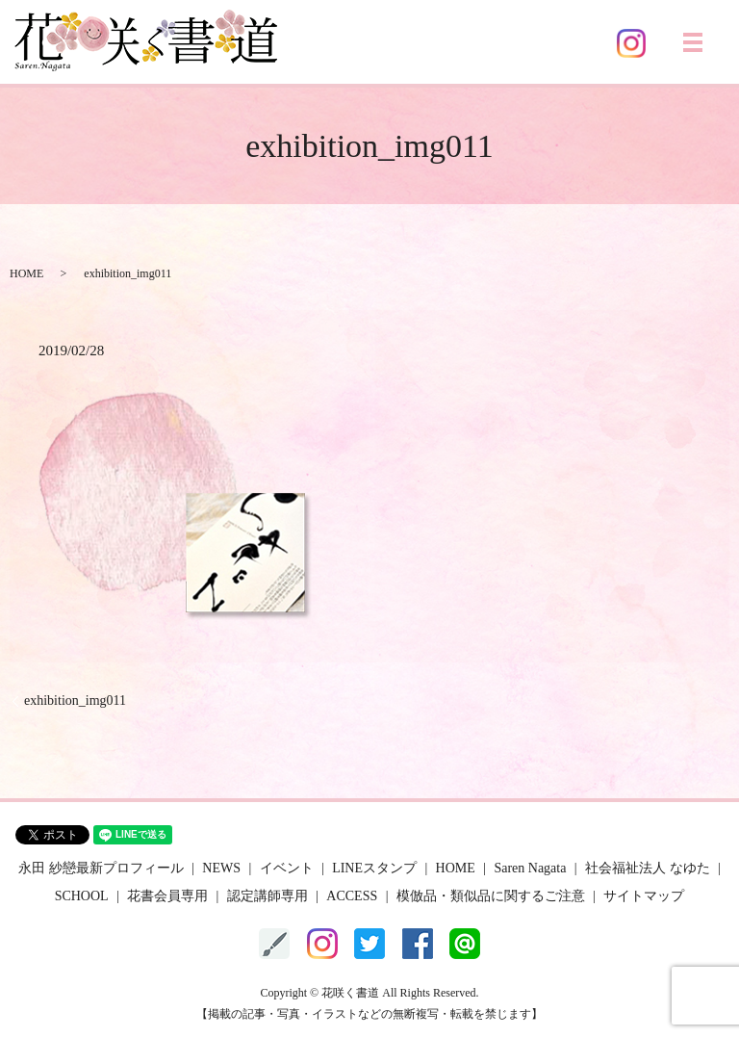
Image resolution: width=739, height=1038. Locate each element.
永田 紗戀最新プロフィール (101, 868)
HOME (26, 273)
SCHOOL (82, 896)
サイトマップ (643, 896)
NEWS (221, 868)
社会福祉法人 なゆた (647, 868)
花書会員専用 (167, 896)
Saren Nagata (530, 868)
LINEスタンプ (374, 868)
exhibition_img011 (75, 700)
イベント (287, 868)
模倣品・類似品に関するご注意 (490, 896)
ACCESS (351, 896)
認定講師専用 (267, 896)
